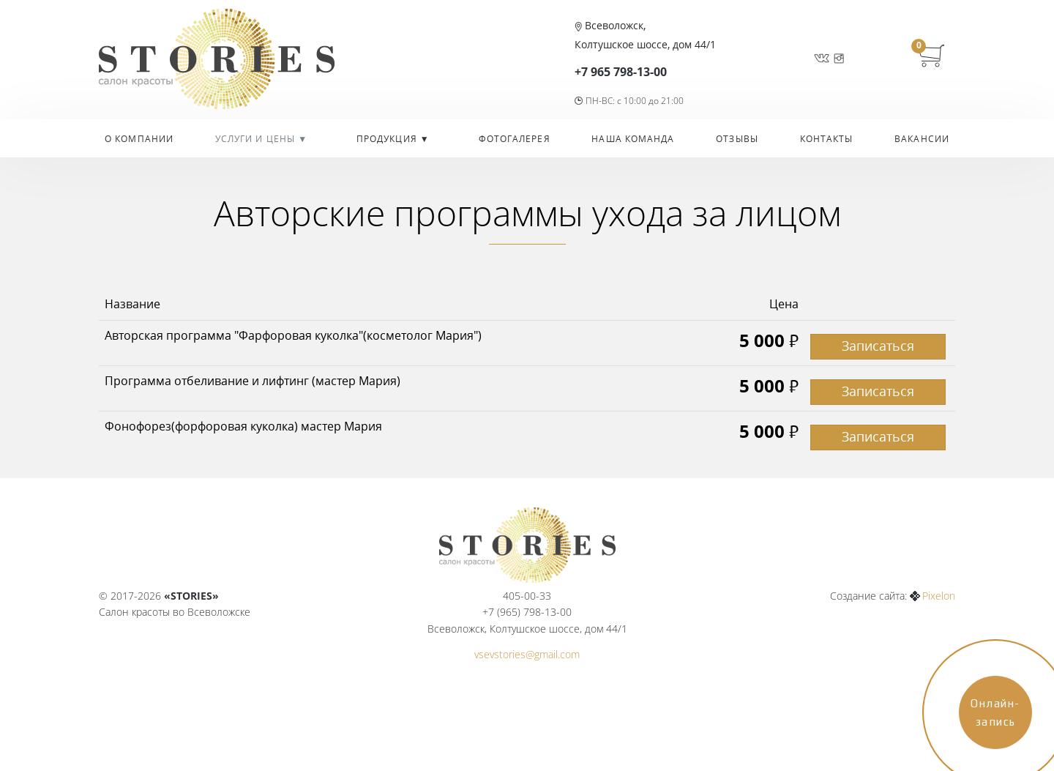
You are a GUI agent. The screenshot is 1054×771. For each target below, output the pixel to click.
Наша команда (632, 139)
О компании (139, 139)
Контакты (826, 139)
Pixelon (938, 596)
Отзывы (737, 139)
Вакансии (921, 139)
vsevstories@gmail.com (527, 654)
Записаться (878, 345)
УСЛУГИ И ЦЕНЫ (256, 139)
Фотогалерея (514, 139)
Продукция (388, 139)
